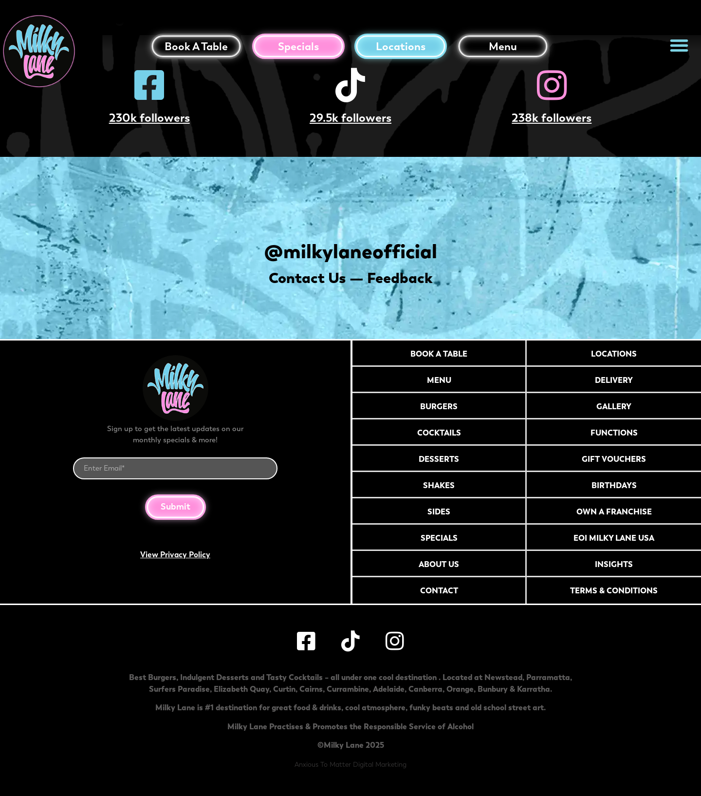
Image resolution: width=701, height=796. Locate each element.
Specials (298, 46)
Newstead (503, 677)
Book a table (196, 46)
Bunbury (493, 689)
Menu (503, 46)
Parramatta (548, 677)
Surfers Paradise (179, 689)
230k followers (149, 118)
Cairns (311, 689)
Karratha (533, 689)
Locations (400, 46)
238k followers (551, 118)
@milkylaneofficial (350, 251)
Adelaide (389, 689)
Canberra (425, 689)
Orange (460, 689)
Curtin (284, 689)
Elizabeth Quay (241, 689)
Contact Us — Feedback (351, 278)
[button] (679, 45)
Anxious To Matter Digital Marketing (350, 764)
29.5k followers (350, 118)
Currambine (348, 689)
